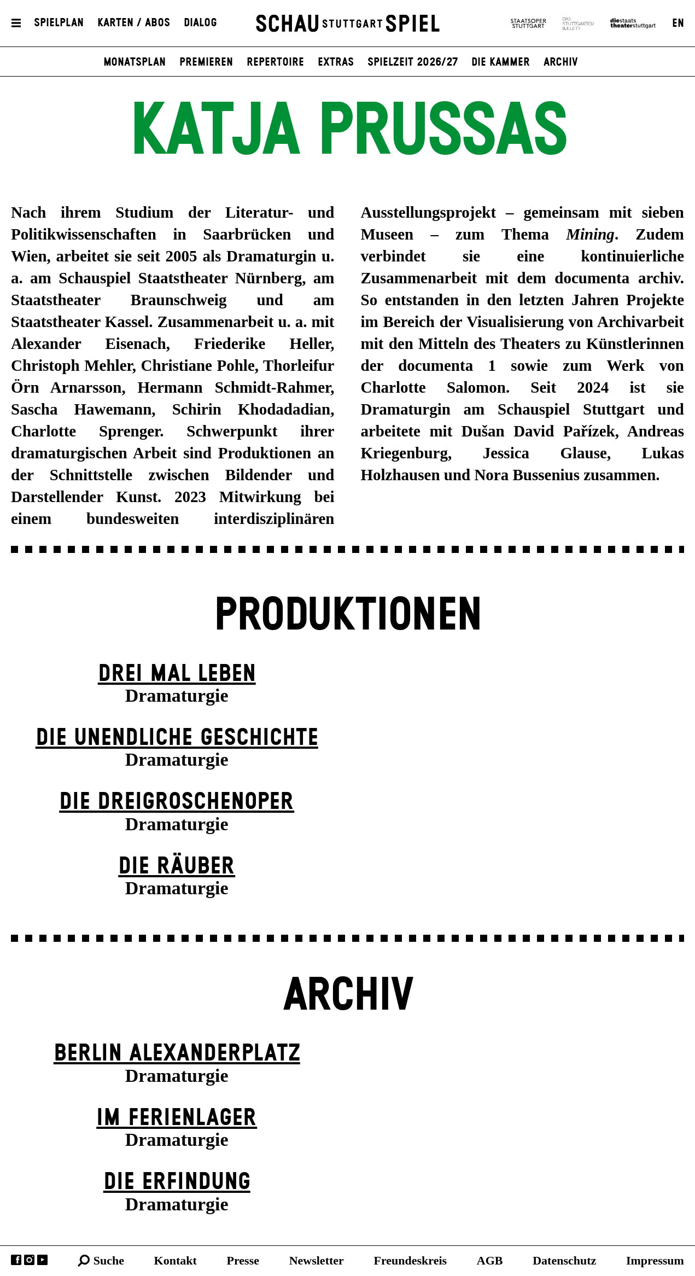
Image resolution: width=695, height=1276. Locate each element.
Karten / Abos (133, 24)
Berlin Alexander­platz (177, 1053)
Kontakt (175, 1260)
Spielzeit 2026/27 (412, 62)
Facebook (16, 1260)
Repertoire (275, 62)
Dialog (200, 24)
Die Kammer (500, 62)
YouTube (42, 1260)
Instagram (29, 1260)
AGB (490, 1260)
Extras (336, 62)
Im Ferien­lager (176, 1118)
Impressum (655, 1260)
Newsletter (316, 1260)
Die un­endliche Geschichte (177, 738)
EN (678, 24)
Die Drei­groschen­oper (176, 802)
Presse (243, 1260)
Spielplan (59, 24)
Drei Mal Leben (177, 674)
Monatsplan (134, 62)
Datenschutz (564, 1260)
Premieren (206, 62)
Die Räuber (176, 866)
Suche (109, 1260)
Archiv (561, 62)
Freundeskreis (410, 1260)
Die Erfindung (176, 1182)
